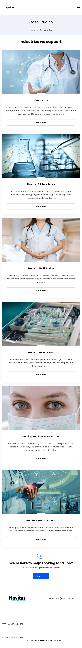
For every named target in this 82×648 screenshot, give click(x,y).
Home (32, 30)
